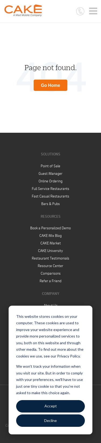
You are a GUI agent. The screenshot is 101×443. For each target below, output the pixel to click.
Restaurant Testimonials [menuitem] (50, 258)
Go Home (50, 85)
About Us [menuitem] (51, 305)
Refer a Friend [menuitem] (50, 280)
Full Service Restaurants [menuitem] (50, 188)
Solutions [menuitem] (50, 154)
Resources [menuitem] (51, 216)
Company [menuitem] (50, 293)
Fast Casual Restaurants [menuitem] (50, 196)
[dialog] (50, 370)
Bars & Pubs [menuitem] (50, 203)
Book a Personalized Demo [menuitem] (50, 228)
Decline (50, 420)
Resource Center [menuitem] (50, 265)
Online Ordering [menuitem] (50, 181)
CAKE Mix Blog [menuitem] (50, 235)
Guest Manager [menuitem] (50, 173)
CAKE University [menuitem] (50, 250)
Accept (50, 406)
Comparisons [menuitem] (51, 273)
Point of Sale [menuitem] (50, 165)
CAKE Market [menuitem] (50, 243)
